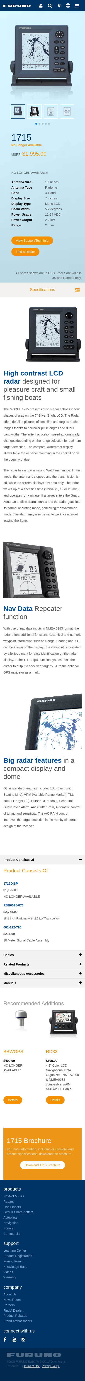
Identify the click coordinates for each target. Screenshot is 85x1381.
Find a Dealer (25, 252)
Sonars (8, 1228)
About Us (10, 1294)
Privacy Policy (51, 1366)
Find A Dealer (12, 1310)
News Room (12, 1299)
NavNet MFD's (13, 1196)
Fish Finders (12, 1207)
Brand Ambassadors (17, 1321)
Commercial (11, 1233)
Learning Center (14, 1250)
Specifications (42, 289)
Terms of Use (32, 1366)
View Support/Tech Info (32, 240)
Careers (9, 1305)
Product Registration (17, 1256)
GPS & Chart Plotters (18, 1212)
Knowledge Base (15, 1266)
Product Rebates (15, 1315)
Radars (8, 1201)
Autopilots (10, 1217)
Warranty (9, 1277)
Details (13, 1100)
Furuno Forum (13, 1261)
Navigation (10, 1223)
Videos (8, 1272)
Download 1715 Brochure (43, 1165)
